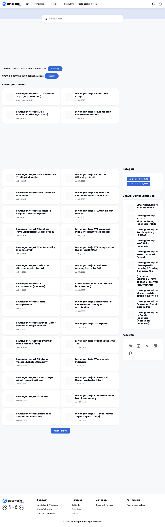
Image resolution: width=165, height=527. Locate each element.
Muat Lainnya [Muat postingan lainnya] (60, 430)
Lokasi (56, 4)
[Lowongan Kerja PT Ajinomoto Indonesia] (69, 362)
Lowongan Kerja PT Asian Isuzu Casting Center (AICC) (92, 267)
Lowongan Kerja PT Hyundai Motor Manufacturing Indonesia (36, 324)
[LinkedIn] (155, 346)
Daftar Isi (76, 505)
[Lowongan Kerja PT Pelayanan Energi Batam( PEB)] (131, 304)
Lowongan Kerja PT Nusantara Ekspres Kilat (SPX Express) (33, 212)
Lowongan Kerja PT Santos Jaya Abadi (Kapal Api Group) (34, 379)
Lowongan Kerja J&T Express (91, 323)
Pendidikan (41, 4)
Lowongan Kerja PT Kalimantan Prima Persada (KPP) (93, 113)
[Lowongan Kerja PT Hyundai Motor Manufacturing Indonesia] (10, 326)
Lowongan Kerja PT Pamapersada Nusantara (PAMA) (94, 249)
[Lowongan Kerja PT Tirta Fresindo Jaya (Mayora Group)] (10, 97)
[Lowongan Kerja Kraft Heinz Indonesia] (131, 243)
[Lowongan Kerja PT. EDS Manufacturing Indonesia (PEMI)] (131, 218)
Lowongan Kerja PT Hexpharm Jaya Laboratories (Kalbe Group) (35, 230)
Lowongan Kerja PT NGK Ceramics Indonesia (35, 194)
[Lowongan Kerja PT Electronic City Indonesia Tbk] (10, 250)
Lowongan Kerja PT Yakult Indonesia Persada (147, 254)
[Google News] (130, 346)
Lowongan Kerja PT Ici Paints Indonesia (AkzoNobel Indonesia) (147, 318)
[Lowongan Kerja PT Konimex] (10, 398)
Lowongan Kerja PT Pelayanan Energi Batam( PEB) (147, 304)
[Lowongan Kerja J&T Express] (69, 326)
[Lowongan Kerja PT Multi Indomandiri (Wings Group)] (10, 115)
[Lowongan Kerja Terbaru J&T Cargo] (69, 97)
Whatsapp (55, 69)
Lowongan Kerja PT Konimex (32, 396)
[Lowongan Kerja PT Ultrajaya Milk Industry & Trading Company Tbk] (131, 265)
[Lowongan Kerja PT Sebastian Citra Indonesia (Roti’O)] (10, 269)
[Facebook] (130, 353)
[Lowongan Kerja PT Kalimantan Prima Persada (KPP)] (69, 115)
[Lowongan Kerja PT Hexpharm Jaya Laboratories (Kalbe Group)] (10, 232)
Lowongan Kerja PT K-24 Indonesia (147, 206)
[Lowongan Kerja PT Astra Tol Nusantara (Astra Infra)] (69, 381)
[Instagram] (138, 346)
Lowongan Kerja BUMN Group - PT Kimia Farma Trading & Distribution (94, 304)
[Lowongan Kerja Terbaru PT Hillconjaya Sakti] (69, 178)
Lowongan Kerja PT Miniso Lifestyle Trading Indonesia (36, 176)
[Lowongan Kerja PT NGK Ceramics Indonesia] (10, 196)
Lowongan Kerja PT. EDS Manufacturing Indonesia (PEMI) (146, 219)
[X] (10, 507)
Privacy (75, 513)
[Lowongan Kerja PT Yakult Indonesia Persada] (131, 254)
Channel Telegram (46, 513)
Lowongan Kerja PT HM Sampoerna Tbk (95, 342)
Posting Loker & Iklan (87, 4)
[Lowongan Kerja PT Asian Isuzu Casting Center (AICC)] (69, 269)
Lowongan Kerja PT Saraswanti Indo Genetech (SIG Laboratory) (93, 230)
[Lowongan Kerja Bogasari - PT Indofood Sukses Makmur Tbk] (69, 196)
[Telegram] (147, 346)
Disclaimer (76, 509)
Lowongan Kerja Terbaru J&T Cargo (91, 95)
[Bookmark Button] (160, 4)
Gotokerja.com (78, 521)
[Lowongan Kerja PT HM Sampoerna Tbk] (69, 344)
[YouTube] (21, 507)
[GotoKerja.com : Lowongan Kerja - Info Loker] (13, 500)
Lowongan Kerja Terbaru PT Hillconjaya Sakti (90, 176)
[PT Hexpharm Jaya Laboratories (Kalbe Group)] (69, 287)
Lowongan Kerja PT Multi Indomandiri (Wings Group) (32, 113)
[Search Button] (153, 4)
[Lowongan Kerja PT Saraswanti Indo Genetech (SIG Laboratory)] (69, 232)
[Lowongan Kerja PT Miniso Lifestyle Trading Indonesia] (10, 178)
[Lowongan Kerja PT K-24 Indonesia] (131, 208)
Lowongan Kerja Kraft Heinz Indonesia (146, 243)
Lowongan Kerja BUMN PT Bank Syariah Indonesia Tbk (33, 415)
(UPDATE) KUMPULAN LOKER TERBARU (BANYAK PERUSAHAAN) (147, 280)
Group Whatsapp (45, 509)
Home (28, 4)
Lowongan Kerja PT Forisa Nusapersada (30, 303)
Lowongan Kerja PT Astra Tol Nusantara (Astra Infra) (91, 379)
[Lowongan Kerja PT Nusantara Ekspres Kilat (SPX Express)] (10, 214)
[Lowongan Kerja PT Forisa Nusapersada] (10, 305)
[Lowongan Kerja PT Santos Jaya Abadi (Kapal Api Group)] (10, 381)
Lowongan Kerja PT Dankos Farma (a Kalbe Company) (94, 397)
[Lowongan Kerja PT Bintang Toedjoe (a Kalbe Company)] (10, 362)
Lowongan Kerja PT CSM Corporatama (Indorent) (30, 285)
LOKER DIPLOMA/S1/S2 (138, 179)
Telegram (52, 76)
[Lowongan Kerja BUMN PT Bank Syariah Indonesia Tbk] (10, 417)
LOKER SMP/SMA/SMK (138, 183)
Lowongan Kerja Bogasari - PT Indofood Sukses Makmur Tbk (92, 194)
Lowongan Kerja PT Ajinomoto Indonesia (92, 360)
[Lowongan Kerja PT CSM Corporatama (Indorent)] (10, 287)
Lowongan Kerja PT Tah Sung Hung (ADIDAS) (147, 232)
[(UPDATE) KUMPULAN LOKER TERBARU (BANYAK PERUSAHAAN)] (131, 279)
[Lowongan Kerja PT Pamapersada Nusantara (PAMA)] (69, 250)
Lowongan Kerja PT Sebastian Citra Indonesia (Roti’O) (33, 267)
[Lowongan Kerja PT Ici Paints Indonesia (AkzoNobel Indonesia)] (131, 315)
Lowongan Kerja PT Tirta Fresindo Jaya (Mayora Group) (35, 95)
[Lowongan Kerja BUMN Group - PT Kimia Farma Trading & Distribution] (69, 306)
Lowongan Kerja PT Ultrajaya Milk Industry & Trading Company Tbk (147, 266)
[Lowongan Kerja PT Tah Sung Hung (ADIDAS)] (131, 232)
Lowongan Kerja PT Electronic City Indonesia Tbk (35, 249)
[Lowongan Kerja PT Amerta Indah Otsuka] (69, 214)
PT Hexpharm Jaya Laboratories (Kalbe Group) (93, 285)
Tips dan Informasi (104, 505)
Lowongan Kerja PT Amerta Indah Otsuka (94, 212)
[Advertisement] (82, 45)
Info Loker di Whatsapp (47, 505)
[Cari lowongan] (85, 19)
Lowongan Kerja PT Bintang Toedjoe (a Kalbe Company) (32, 360)
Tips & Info (69, 4)
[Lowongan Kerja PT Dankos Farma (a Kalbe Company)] (69, 399)
